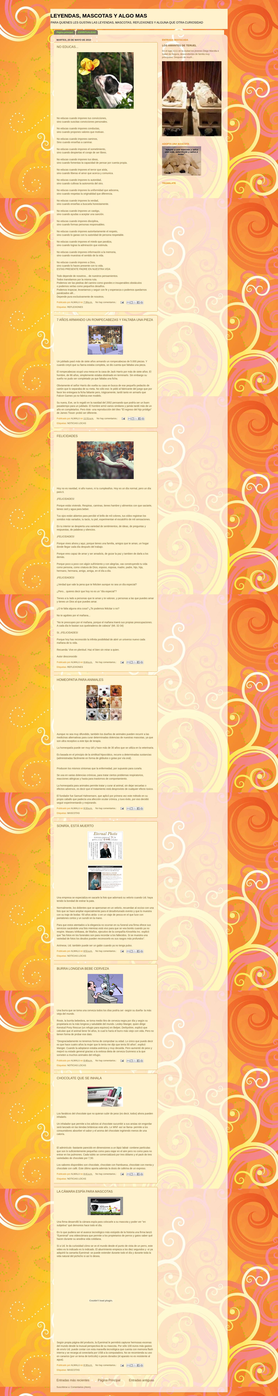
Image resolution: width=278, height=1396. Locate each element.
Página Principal (109, 1380)
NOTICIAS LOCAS (76, 423)
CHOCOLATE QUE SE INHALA (79, 1078)
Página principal (65, 32)
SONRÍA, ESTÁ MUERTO (75, 826)
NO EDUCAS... (67, 47)
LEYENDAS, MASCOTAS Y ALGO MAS (98, 16)
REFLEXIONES (75, 307)
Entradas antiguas (141, 1380)
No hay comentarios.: (106, 302)
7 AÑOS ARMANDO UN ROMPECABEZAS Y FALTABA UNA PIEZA (105, 320)
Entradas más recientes (73, 1380)
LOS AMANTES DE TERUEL (179, 45)
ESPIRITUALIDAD (87, 32)
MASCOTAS (73, 813)
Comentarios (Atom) (81, 1387)
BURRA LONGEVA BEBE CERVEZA (83, 968)
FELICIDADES (67, 436)
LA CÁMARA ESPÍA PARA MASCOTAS (85, 1191)
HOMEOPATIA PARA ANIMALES (80, 680)
